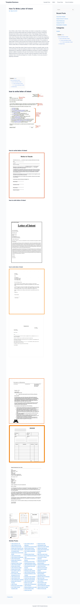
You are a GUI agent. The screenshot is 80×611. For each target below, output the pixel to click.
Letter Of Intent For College (16, 570)
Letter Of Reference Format (43, 582)
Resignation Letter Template (30, 570)
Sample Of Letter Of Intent (29, 552)
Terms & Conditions (69, 2)
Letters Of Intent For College (43, 591)
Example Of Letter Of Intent (16, 546)
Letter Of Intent (14, 588)
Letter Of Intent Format (16, 579)
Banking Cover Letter (28, 582)
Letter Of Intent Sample (16, 561)
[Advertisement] (18, 21)
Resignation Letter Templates (30, 576)
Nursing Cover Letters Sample (17, 590)
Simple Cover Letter (28, 593)
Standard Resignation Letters (30, 561)
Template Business (12, 2)
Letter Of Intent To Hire (16, 581)
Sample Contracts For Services (62, 18)
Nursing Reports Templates (62, 25)
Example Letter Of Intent (16, 572)
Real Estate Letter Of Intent (29, 560)
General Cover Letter (28, 594)
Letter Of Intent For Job (16, 543)
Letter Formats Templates (29, 581)
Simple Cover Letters (28, 569)
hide (15, 78)
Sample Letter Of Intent (16, 569)
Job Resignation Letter (29, 596)
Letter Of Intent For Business (30, 572)
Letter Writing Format (42, 576)
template (58, 31)
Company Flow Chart (60, 22)
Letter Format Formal (42, 567)
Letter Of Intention (28, 587)
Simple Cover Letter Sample (30, 578)
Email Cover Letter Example (43, 560)
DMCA (55, 2)
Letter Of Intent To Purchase (30, 548)
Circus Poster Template (61, 16)
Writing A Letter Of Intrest (29, 546)
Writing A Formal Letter (42, 593)
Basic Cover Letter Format (43, 552)
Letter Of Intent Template (16, 567)
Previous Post (9, 603)
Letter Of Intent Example (16, 557)
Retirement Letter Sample (43, 569)
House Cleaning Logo (60, 20)
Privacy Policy (61, 2)
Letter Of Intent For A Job (16, 545)
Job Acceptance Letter (42, 587)
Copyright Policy (48, 2)
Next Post (49, 603)
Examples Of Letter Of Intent (17, 566)
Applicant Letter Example (43, 546)
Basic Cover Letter (41, 581)
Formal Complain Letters (29, 591)
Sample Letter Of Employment (44, 548)
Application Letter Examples (30, 579)
